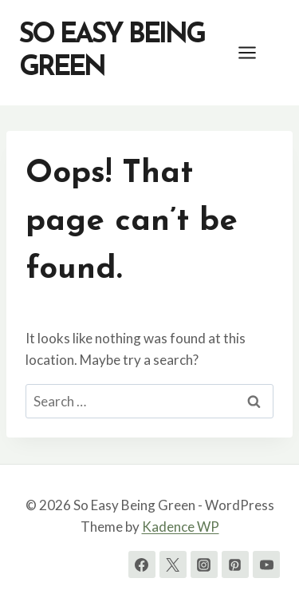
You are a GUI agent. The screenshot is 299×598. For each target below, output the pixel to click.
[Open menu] (255, 52)
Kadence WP (180, 526)
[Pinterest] (235, 564)
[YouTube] (266, 564)
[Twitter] (173, 564)
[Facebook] (141, 564)
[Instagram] (204, 564)
